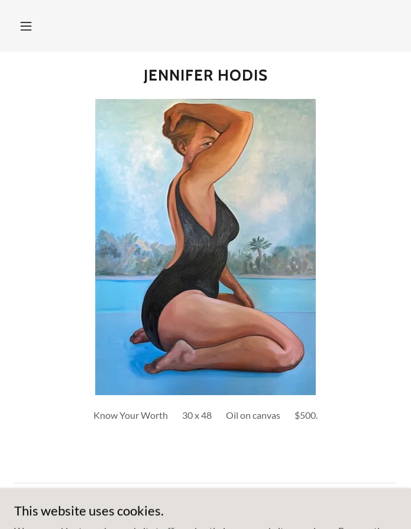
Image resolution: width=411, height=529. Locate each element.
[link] (205, 75)
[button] (26, 26)
